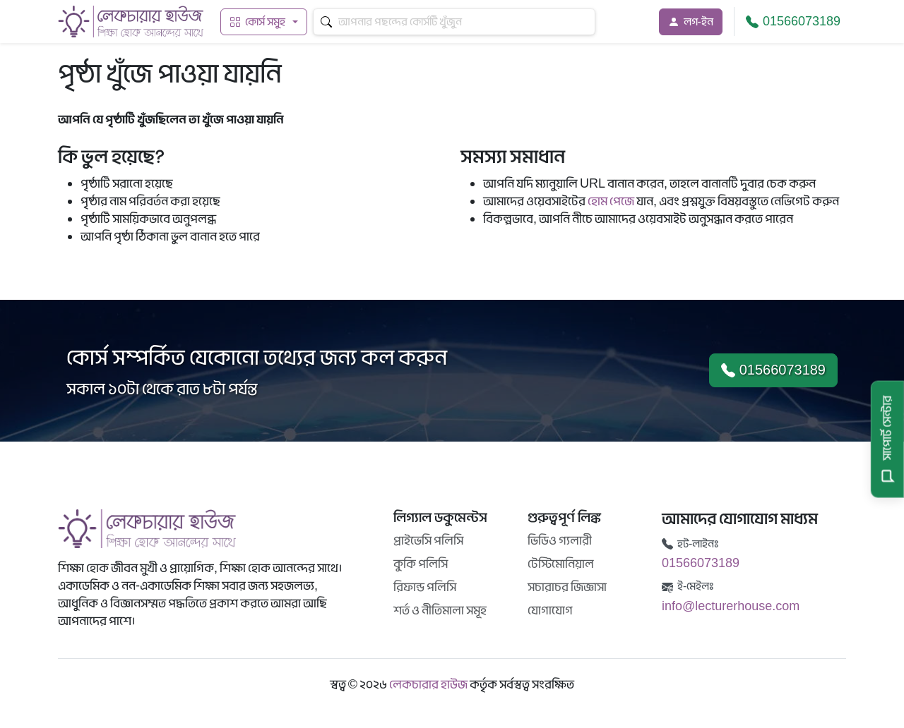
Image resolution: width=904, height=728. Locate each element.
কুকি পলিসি (420, 564)
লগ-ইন (690, 22)
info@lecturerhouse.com (730, 606)
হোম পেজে (611, 201)
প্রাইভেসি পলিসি (428, 541)
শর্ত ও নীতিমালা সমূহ (440, 610)
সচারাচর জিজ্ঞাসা (567, 587)
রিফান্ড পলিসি (424, 587)
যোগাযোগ (550, 610)
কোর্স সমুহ (257, 22)
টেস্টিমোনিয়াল (561, 564)
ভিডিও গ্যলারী (560, 541)
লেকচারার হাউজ (428, 685)
